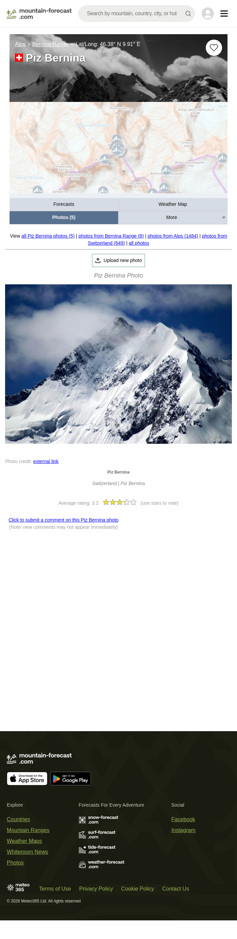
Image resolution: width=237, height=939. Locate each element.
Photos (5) (63, 217)
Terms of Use (55, 889)
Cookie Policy (137, 889)
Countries (18, 819)
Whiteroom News (27, 852)
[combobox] (136, 13)
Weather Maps (24, 841)
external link (46, 461)
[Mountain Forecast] (39, 13)
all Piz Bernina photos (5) (47, 236)
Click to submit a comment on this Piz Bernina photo (63, 520)
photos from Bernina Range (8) (111, 236)
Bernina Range (50, 44)
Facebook (183, 819)
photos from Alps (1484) (173, 236)
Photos (15, 863)
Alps (20, 44)
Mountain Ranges (28, 830)
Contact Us (175, 889)
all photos (139, 243)
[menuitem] (64, 204)
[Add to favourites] (214, 48)
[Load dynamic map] (118, 150)
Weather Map (173, 204)
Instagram (183, 830)
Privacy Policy (96, 889)
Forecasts (63, 204)
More (171, 217)
